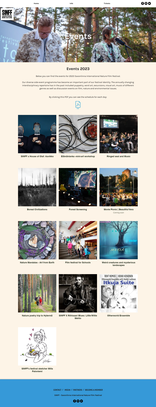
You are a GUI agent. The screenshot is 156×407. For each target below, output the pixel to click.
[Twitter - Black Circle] (149, 3)
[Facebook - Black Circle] (142, 3)
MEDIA (67, 390)
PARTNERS (77, 390)
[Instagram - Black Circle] (146, 3)
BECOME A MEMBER (94, 390)
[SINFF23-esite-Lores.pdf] (78, 105)
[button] (71, 3)
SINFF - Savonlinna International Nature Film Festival (78, 395)
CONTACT (57, 390)
